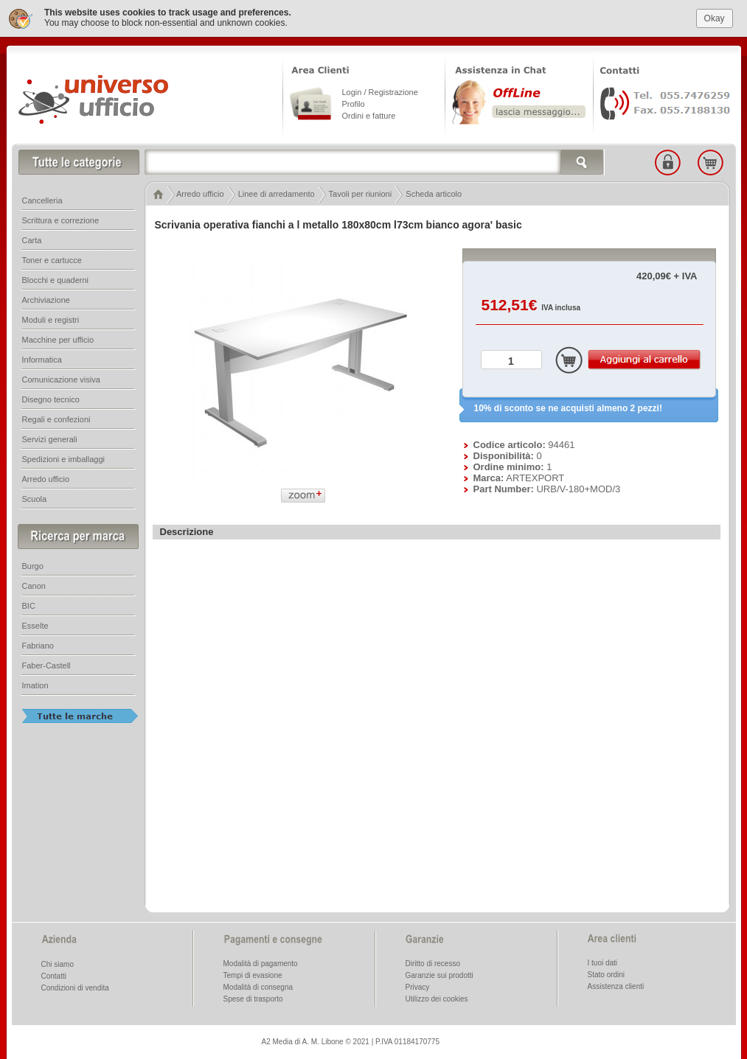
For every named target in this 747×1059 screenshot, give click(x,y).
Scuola (34, 497)
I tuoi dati (603, 961)
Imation (35, 683)
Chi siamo (57, 963)
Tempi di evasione (252, 974)
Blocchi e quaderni (55, 278)
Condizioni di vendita (75, 986)
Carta (32, 238)
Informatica (42, 358)
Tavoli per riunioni (360, 192)
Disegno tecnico (51, 398)
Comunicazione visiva (61, 378)
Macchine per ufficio (58, 338)
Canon (34, 584)
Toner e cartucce (52, 258)
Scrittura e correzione (61, 218)
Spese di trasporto (253, 997)
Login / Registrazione (380, 90)
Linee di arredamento (276, 192)
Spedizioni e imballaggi (63, 457)
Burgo (33, 564)
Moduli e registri (51, 318)
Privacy (418, 986)
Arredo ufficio (200, 192)
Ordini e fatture (369, 114)
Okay (714, 16)
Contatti (53, 975)
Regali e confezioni (56, 417)
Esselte (35, 624)
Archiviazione (46, 298)
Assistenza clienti (616, 985)
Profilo (353, 102)
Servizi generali (49, 437)
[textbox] (375, 160)
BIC (28, 604)
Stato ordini (606, 973)
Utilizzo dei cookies (437, 997)
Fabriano (38, 644)
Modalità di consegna (258, 986)
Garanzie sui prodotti (439, 974)
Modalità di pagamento (260, 962)
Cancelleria (42, 199)
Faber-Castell (46, 664)
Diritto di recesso (433, 962)
